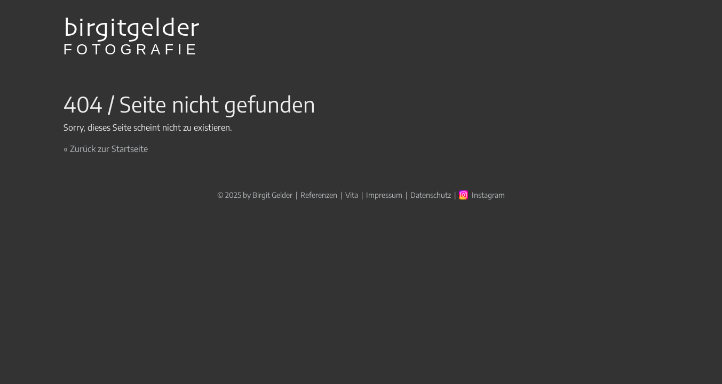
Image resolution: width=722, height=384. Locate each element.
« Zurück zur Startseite (106, 148)
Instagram (488, 194)
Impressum (384, 194)
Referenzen (318, 194)
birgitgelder (132, 37)
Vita (351, 194)
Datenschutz (430, 194)
